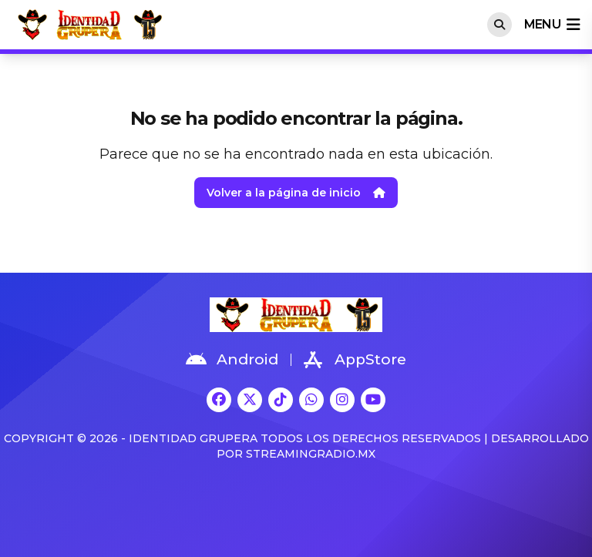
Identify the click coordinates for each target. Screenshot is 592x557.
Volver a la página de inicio (296, 193)
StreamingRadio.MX (310, 454)
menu (552, 24)
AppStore (355, 360)
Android (232, 360)
